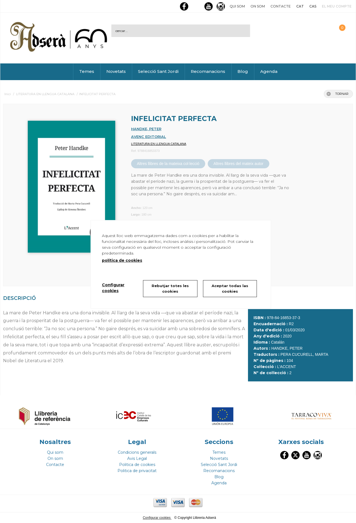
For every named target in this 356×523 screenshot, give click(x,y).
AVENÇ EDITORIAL (148, 136)
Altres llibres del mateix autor (239, 163)
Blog (242, 71)
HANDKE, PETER (146, 129)
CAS (312, 6)
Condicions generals (137, 452)
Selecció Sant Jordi (158, 71)
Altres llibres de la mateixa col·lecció (168, 163)
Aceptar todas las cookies (230, 288)
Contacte (280, 6)
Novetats (116, 71)
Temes (86, 71)
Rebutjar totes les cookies (170, 288)
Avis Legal (137, 458)
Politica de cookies (137, 464)
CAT (300, 6)
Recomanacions (208, 71)
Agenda (268, 71)
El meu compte (337, 6)
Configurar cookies (157, 518)
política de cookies (122, 260)
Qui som (237, 6)
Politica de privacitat (137, 470)
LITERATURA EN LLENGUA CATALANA (158, 143)
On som (257, 6)
